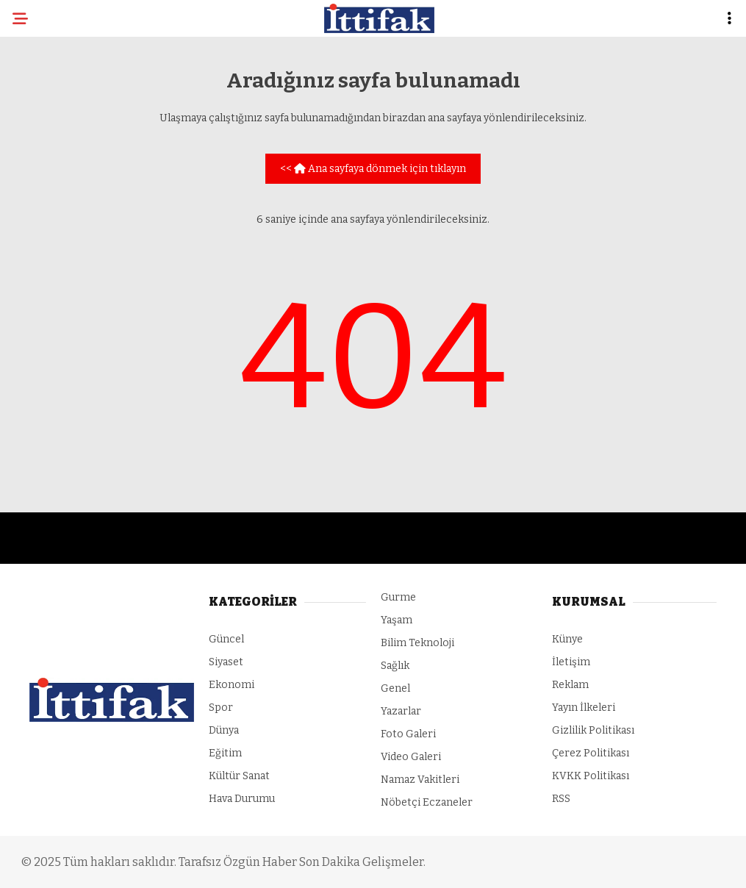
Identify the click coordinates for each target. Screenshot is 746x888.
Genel (395, 688)
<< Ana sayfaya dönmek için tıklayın (373, 168)
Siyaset (226, 662)
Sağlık (395, 665)
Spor (221, 707)
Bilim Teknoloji (417, 643)
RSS (561, 798)
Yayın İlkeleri (583, 707)
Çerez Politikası (590, 753)
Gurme (398, 597)
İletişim (571, 662)
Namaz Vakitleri (420, 779)
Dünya (224, 730)
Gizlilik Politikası (593, 730)
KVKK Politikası (590, 776)
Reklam (570, 684)
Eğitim (225, 753)
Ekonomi (231, 684)
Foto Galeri (408, 734)
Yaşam (396, 620)
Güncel (226, 639)
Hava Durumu (242, 798)
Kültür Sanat (239, 776)
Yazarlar (401, 711)
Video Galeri (411, 757)
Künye (567, 639)
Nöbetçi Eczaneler (427, 802)
